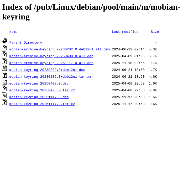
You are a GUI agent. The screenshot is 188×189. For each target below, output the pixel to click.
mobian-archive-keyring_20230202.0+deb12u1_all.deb (59, 49)
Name (13, 31)
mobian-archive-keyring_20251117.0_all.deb (51, 62)
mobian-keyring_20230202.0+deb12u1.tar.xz (50, 76)
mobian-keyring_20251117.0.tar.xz (42, 103)
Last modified (125, 31)
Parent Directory (25, 42)
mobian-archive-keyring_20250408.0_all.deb (51, 56)
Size (155, 31)
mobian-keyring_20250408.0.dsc (39, 83)
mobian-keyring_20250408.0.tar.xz (42, 90)
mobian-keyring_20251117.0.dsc (39, 96)
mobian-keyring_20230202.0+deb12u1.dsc (47, 69)
